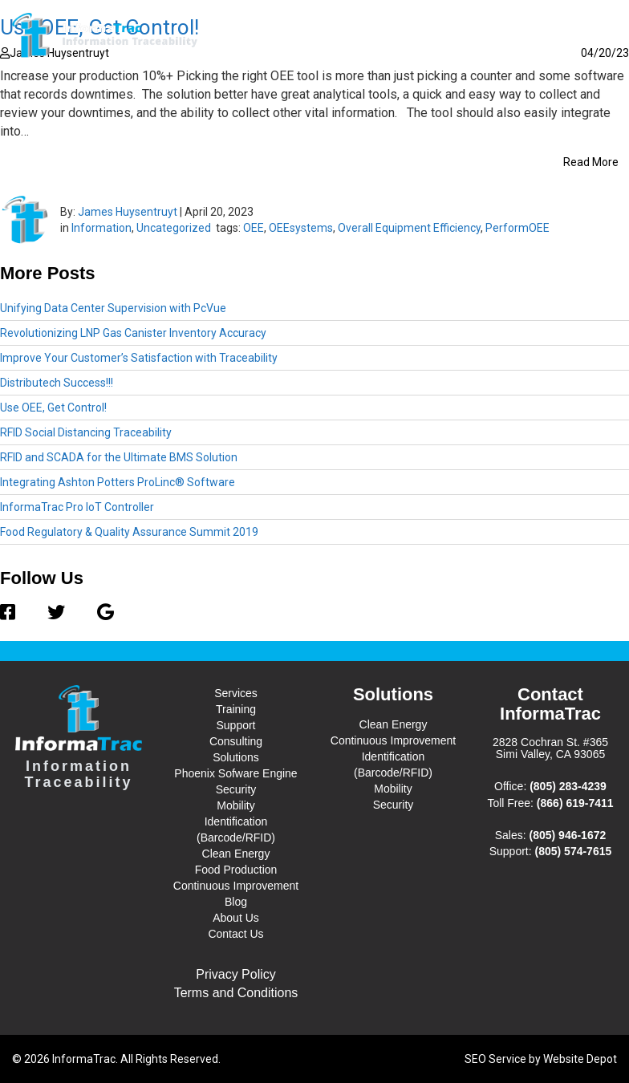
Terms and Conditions (236, 993)
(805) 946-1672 (568, 835)
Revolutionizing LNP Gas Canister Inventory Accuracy (133, 333)
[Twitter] (56, 612)
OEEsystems (301, 227)
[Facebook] (15, 612)
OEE (253, 227)
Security (236, 789)
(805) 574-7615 (573, 851)
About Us (502, 35)
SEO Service (495, 1059)
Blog (443, 35)
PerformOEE (517, 227)
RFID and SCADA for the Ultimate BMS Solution (118, 457)
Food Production (236, 869)
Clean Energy (236, 853)
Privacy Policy (236, 974)
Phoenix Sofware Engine (235, 773)
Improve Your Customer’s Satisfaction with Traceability (139, 357)
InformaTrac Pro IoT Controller (77, 507)
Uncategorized (173, 227)
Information (101, 227)
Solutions (379, 34)
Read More (591, 162)
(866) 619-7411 (575, 803)
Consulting (235, 741)
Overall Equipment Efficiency (409, 227)
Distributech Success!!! (56, 382)
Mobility (235, 805)
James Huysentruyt (127, 211)
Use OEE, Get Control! (53, 407)
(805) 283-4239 (568, 786)
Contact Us (577, 35)
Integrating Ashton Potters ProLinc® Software (117, 482)
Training (236, 709)
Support (235, 725)
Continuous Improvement (235, 885)
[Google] (97, 612)
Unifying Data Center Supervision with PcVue (113, 308)
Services (298, 34)
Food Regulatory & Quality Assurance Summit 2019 (129, 531)
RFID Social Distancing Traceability (86, 432)
